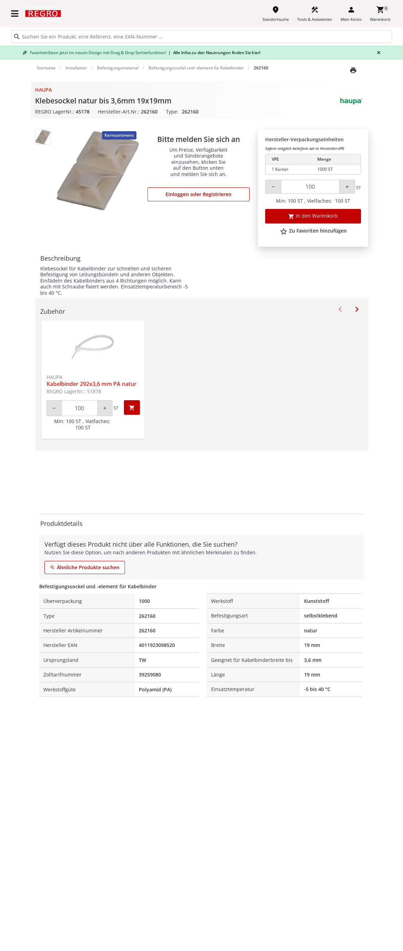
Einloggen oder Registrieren (199, 194)
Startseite (46, 68)
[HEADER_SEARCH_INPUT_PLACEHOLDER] (201, 36)
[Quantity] (310, 187)
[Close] (377, 52)
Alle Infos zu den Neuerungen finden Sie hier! (214, 53)
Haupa (43, 89)
